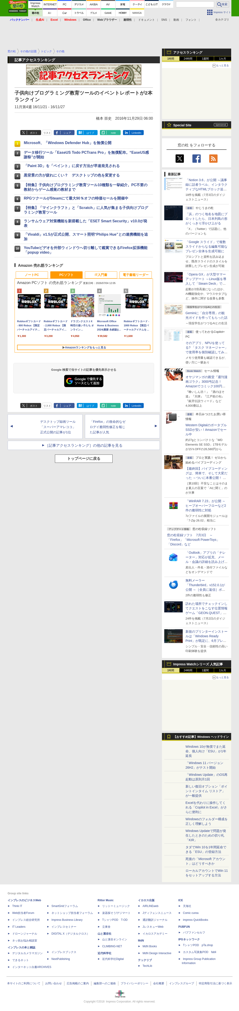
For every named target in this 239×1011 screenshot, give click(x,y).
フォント (191, 19)
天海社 (187, 906)
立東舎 (106, 926)
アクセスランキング (187, 52)
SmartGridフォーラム (64, 906)
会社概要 (158, 983)
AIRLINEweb (150, 906)
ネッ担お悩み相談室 (24, 940)
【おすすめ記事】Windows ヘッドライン (201, 737)
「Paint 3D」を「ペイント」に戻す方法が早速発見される (72, 166)
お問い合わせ (53, 983)
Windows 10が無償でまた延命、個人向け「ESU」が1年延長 (205, 751)
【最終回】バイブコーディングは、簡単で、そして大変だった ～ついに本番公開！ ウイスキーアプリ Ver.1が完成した (206, 478)
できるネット (20, 960)
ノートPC (32, 275)
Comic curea (190, 913)
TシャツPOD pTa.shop (198, 945)
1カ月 (222, 58)
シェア (67, 132)
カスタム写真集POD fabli (199, 952)
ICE (180, 900)
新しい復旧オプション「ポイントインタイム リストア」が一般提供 (206, 791)
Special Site (182, 125)
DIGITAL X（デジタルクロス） (70, 933)
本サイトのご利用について (23, 983)
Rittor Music (106, 900)
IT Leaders (18, 926)
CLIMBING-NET (112, 946)
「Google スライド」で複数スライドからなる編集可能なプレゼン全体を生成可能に (206, 246)
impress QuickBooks (195, 919)
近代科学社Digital (113, 959)
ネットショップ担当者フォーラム (72, 913)
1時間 (170, 58)
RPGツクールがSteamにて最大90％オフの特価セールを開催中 (76, 198)
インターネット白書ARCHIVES (31, 967)
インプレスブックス (63, 952)
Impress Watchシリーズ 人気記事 (198, 664)
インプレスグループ (181, 983)
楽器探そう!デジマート (116, 913)
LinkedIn (136, 132)
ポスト (34, 132)
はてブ (90, 132)
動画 (176, 19)
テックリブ (145, 960)
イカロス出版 (146, 900)
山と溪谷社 (104, 933)
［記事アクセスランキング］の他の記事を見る (83, 445)
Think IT (17, 906)
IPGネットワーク (189, 939)
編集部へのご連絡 (105, 983)
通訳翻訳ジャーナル (155, 919)
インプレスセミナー (63, 926)
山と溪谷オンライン (114, 939)
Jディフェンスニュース (157, 913)
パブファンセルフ (194, 932)
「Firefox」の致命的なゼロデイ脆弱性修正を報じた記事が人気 (107, 427)
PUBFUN (184, 926)
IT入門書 (101, 275)
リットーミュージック (116, 906)
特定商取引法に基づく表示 (215, 983)
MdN (141, 940)
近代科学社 (104, 953)
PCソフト (66, 275)
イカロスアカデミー (155, 933)
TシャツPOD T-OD (115, 919)
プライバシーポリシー (134, 983)
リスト (47, 132)
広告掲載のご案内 (78, 983)
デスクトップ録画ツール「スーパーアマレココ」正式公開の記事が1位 (58, 427)
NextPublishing (60, 959)
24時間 (188, 58)
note (113, 132)
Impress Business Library (67, 919)
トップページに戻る (83, 459)
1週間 (205, 58)
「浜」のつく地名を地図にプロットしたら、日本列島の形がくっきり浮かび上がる (206, 218)
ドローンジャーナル (24, 933)
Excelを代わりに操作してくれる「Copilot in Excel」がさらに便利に (206, 807)
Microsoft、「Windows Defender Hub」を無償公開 (67, 143)
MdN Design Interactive (157, 953)
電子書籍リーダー (136, 275)
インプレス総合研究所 (26, 919)
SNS (164, 19)
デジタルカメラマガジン (27, 953)
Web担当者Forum (23, 913)
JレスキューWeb (153, 926)
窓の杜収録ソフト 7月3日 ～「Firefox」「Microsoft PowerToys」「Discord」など (193, 539)
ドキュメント (146, 19)
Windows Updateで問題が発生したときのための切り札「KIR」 (205, 835)
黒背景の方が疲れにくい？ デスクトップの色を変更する (72, 175)
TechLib (147, 966)
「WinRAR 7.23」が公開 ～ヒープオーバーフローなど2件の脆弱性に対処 (205, 505)
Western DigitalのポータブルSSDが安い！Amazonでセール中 (206, 429)
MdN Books (150, 946)
